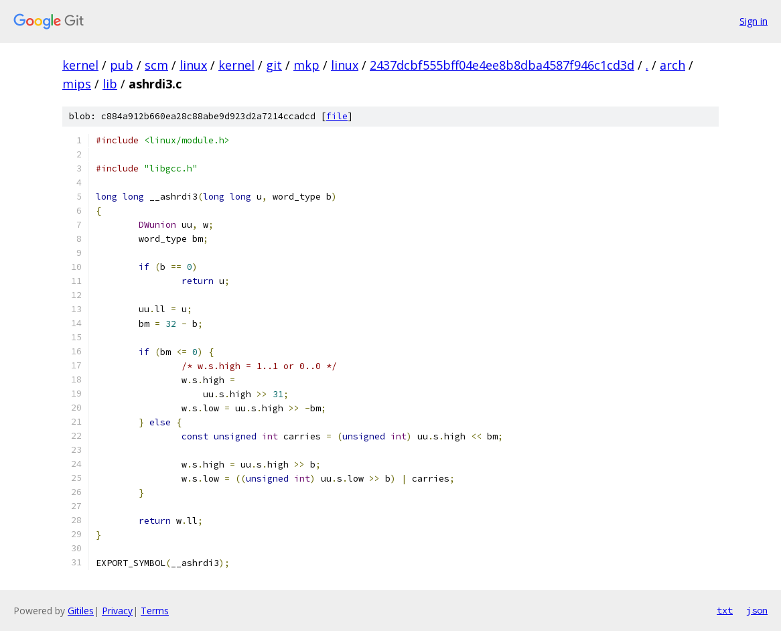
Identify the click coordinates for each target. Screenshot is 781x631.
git (274, 65)
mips (76, 84)
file (337, 116)
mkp (306, 65)
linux (193, 65)
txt (725, 610)
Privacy (117, 610)
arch (672, 65)
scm (156, 65)
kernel (80, 65)
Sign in (753, 21)
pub (121, 65)
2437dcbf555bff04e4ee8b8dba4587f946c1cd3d (502, 65)
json (757, 610)
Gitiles (81, 610)
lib (109, 84)
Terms (155, 610)
